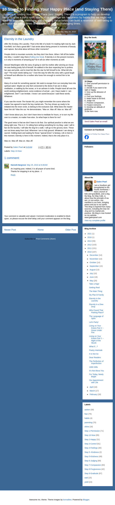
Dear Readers (95, 357)
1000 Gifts (93, 367)
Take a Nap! (94, 284)
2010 (89, 252)
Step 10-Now (16, 151)
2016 (89, 237)
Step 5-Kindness (91, 456)
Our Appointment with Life (96, 381)
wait (86, 478)
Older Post (70, 229)
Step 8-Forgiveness (93, 469)
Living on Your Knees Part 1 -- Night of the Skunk (96, 339)
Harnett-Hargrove (18, 165)
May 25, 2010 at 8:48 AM (37, 165)
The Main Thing (95, 291)
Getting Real (94, 287)
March (92, 391)
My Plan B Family (96, 295)
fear (86, 414)
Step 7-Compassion (93, 465)
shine (87, 427)
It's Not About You (96, 371)
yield (86, 482)
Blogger (86, 500)
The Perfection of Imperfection (96, 362)
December (94, 255)
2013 (89, 241)
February (94, 394)
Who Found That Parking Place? (96, 311)
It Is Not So (93, 354)
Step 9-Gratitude (91, 473)
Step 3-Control (91, 444)
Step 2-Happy (90, 439)
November (94, 259)
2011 (89, 248)
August (93, 270)
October (93, 262)
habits (87, 418)
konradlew (67, 500)
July (91, 273)
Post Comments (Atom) (45, 239)
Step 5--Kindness (92, 452)
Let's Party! (94, 322)
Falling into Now (36, 57)
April (92, 387)
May (92, 281)
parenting (88, 422)
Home (41, 229)
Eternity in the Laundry (95, 299)
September (94, 266)
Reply (13, 175)
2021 (89, 234)
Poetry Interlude (95, 350)
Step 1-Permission (92, 431)
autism (87, 410)
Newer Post (10, 229)
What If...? (93, 346)
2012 (89, 245)
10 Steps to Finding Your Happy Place (97, 134)
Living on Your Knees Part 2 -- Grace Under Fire (96, 329)
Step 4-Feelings (91, 448)
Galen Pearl (18, 147)
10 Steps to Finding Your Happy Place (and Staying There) (57, 9)
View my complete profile (95, 220)
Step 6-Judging (91, 461)
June (92, 277)
